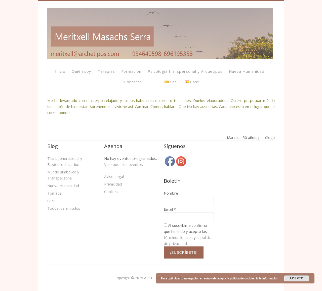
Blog (52, 146)
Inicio (60, 71)
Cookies (111, 191)
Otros (52, 200)
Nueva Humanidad (246, 71)
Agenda (113, 146)
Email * (170, 209)
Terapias (106, 71)
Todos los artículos (63, 208)
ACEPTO (297, 278)
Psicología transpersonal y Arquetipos (185, 71)
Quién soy (81, 71)
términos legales (178, 237)
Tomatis (54, 193)
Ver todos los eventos (123, 164)
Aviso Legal (114, 176)
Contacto (133, 81)
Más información (267, 278)
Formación (131, 71)
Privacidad (113, 184)
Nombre (171, 193)
